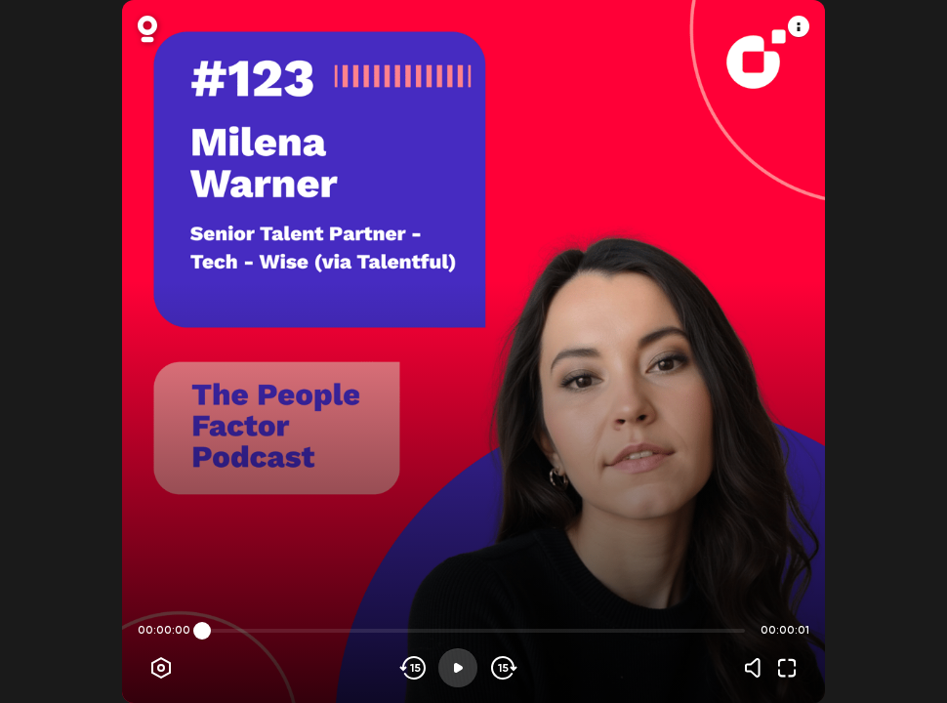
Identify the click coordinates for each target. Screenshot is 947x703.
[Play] (457, 667)
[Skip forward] (502, 668)
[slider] (202, 631)
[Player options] (161, 668)
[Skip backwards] (413, 668)
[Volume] (757, 668)
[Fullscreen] (787, 668)
